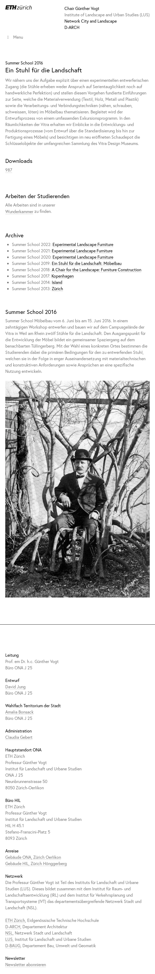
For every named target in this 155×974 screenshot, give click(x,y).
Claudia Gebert (18, 737)
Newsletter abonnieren (25, 964)
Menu (14, 37)
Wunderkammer (19, 211)
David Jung (15, 686)
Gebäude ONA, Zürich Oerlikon (33, 857)
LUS (9, 939)
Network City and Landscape (90, 21)
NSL (9, 933)
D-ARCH (71, 27)
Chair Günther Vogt (81, 8)
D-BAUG (12, 945)
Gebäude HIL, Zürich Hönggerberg (36, 863)
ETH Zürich (15, 920)
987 (8, 170)
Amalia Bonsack (19, 712)
